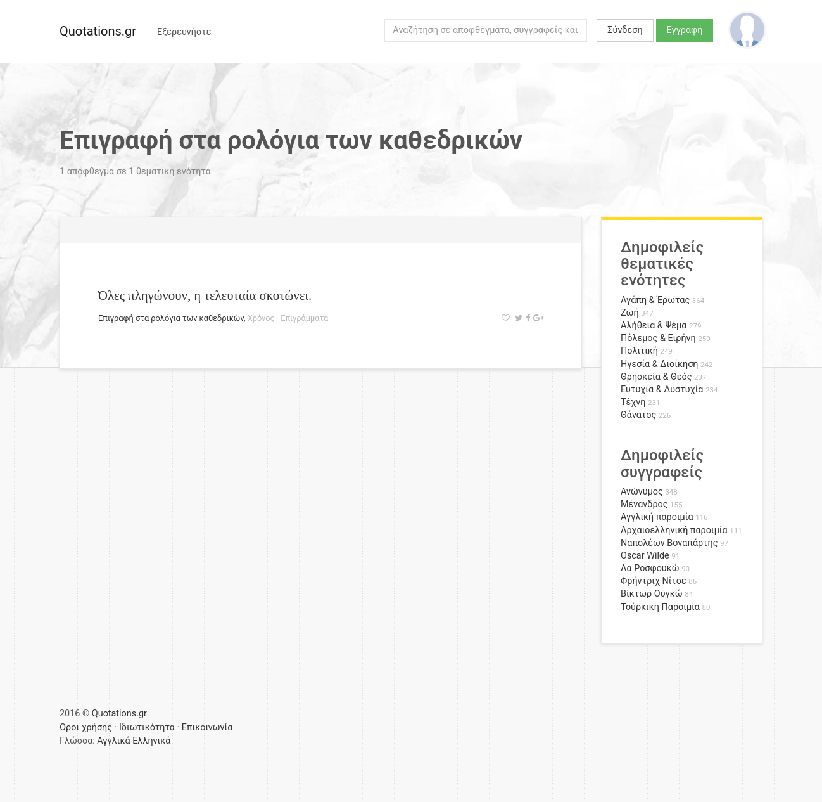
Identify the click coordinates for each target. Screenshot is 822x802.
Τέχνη (633, 402)
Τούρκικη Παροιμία (660, 607)
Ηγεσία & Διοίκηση (659, 364)
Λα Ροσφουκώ (650, 568)
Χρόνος (261, 318)
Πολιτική (639, 351)
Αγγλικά (113, 740)
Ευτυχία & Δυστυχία (662, 389)
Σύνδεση (624, 30)
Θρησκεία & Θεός (656, 377)
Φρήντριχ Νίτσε (653, 581)
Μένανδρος (644, 504)
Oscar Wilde (645, 555)
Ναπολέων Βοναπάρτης (669, 543)
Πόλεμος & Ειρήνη (658, 338)
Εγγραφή (685, 30)
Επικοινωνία (207, 727)
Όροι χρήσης (86, 727)
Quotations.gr (98, 31)
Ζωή (630, 312)
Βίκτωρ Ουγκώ (652, 593)
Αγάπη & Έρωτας (655, 300)
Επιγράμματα (304, 318)
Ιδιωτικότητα (147, 727)
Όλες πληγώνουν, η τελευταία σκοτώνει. (205, 295)
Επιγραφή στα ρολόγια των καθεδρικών (171, 318)
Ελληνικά (151, 740)
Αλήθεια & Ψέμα (653, 325)
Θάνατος (638, 415)
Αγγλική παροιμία (657, 517)
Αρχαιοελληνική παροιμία (674, 530)
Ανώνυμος (642, 491)
